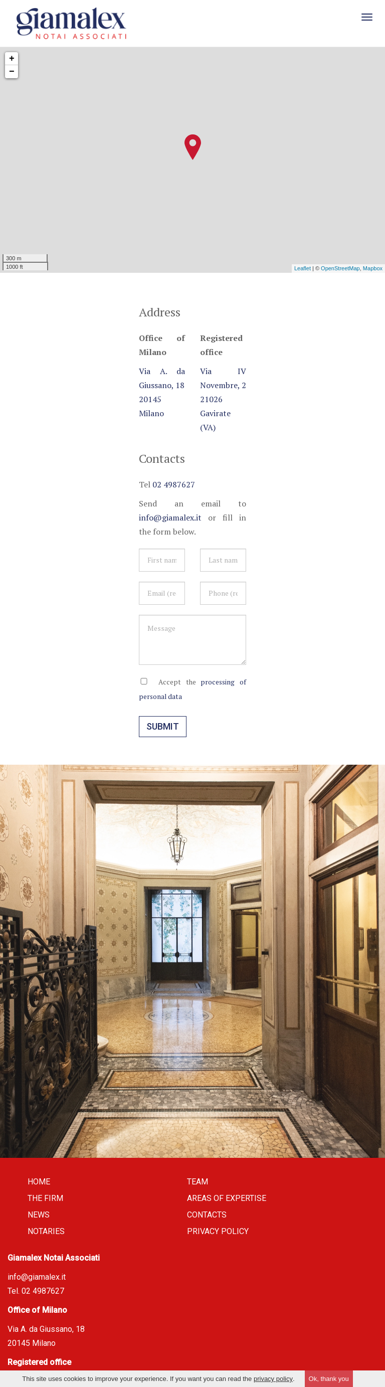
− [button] (12, 73)
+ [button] (12, 60)
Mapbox (372, 270)
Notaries (46, 1232)
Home (39, 1182)
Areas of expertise (226, 1199)
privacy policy (273, 1378)
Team (197, 1182)
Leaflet (302, 270)
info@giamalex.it (170, 518)
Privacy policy (218, 1232)
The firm (45, 1199)
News (39, 1216)
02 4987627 (173, 485)
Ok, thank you (329, 1378)
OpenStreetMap (340, 270)
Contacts (207, 1216)
